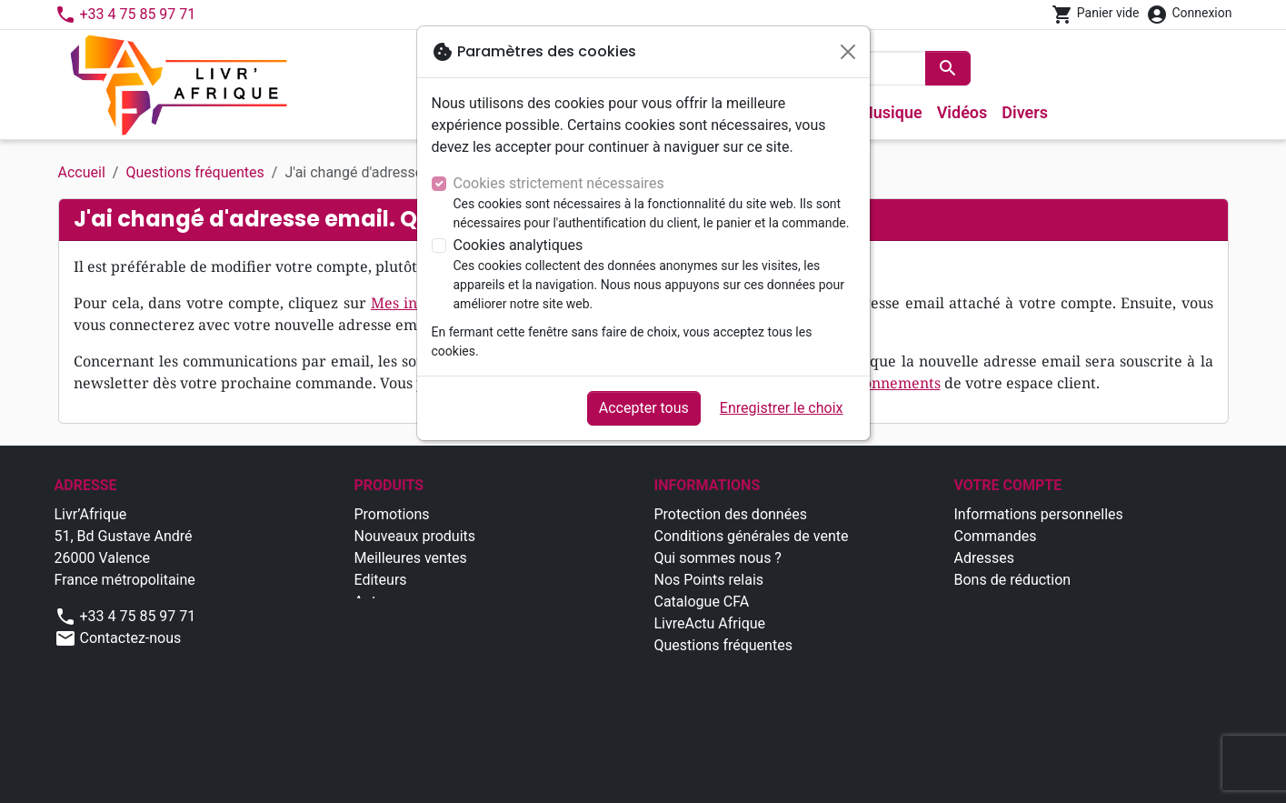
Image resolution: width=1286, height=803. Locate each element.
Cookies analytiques (518, 245)
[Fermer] (847, 51)
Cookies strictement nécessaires (559, 183)
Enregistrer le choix (781, 408)
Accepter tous (644, 408)
